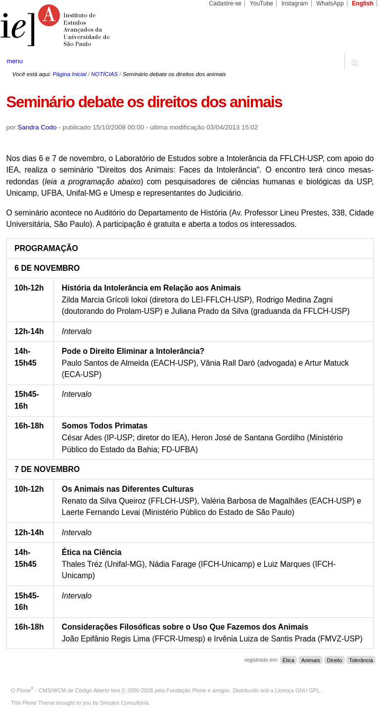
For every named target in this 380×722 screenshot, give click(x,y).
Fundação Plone (186, 690)
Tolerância (361, 660)
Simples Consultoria (124, 703)
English (363, 3)
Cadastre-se (225, 3)
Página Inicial (69, 74)
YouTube (262, 3)
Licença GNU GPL (297, 690)
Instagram (295, 3)
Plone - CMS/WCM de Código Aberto (63, 690)
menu (14, 61)
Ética (288, 660)
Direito (334, 660)
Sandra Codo (37, 127)
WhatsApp (330, 3)
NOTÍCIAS (104, 74)
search (353, 61)
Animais (310, 660)
